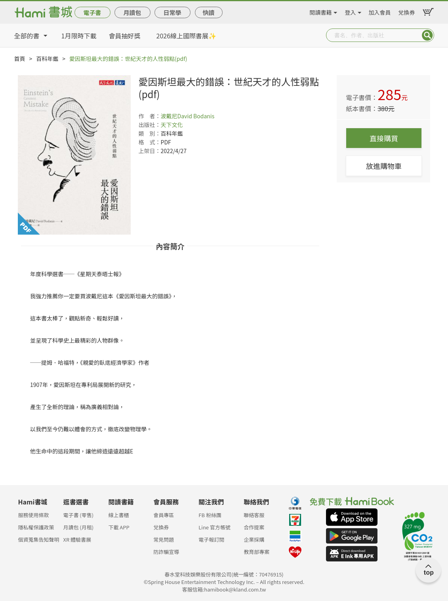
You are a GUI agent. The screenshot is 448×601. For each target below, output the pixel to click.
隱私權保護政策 (36, 527)
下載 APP (118, 527)
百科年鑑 (47, 59)
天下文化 (172, 125)
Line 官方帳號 (214, 527)
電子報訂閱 (211, 539)
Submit (427, 35)
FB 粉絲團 (209, 515)
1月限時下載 (79, 35)
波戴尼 (169, 116)
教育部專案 (256, 551)
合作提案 (254, 527)
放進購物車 (384, 166)
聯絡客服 (254, 515)
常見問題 (163, 539)
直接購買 (384, 138)
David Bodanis (196, 116)
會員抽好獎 (125, 35)
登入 (350, 11)
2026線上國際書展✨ (186, 35)
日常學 (172, 12)
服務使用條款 (33, 515)
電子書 (92, 12)
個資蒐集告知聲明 (38, 539)
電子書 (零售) (78, 515)
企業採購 (254, 539)
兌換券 (406, 11)
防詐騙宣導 (166, 551)
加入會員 (380, 11)
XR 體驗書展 (77, 539)
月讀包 (132, 12)
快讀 (208, 12)
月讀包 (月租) (78, 527)
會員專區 (163, 515)
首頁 (19, 59)
